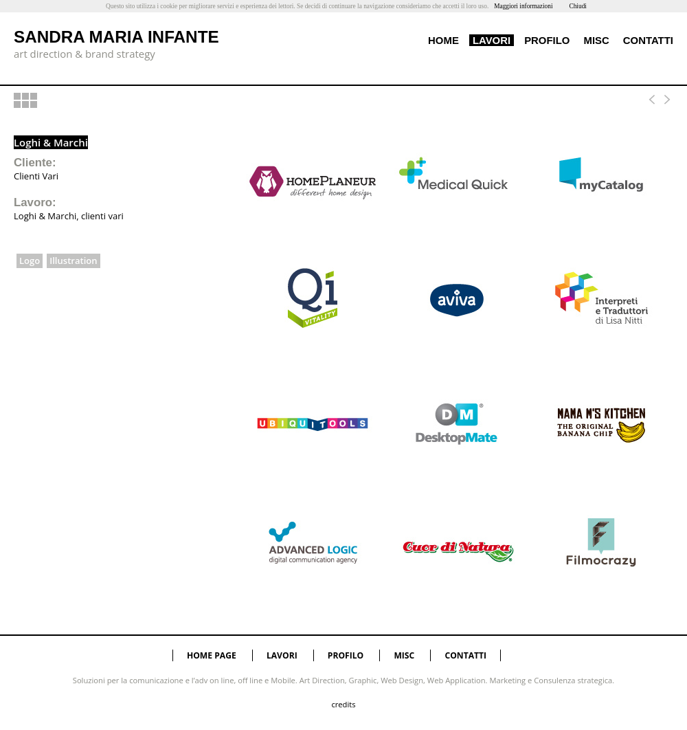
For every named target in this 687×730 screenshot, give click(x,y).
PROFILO (547, 40)
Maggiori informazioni (523, 6)
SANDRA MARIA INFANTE (116, 36)
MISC (596, 40)
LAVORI (491, 40)
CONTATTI (648, 40)
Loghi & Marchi (51, 142)
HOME (443, 40)
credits (343, 704)
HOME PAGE (211, 655)
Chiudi (577, 6)
